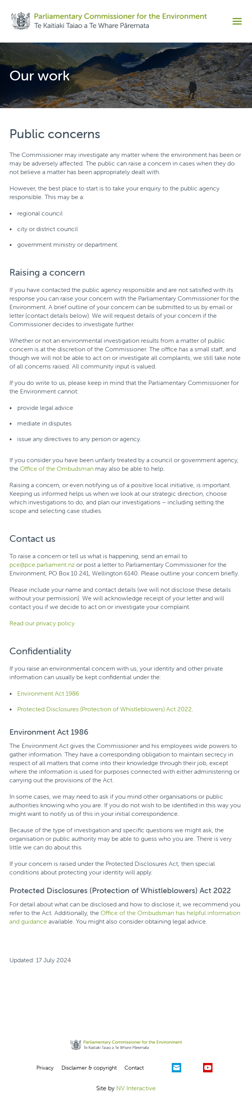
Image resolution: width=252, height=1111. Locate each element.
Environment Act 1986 (48, 693)
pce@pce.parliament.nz (42, 564)
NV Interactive (136, 1088)
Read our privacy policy (42, 623)
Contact (134, 1067)
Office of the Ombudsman (57, 468)
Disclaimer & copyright (89, 1067)
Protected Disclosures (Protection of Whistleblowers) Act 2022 (104, 709)
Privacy (45, 1067)
